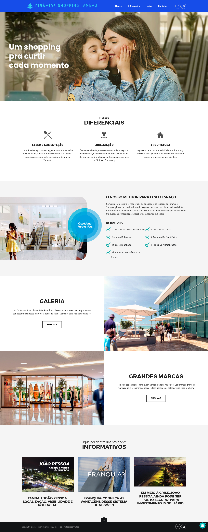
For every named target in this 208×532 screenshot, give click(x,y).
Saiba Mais (52, 324)
